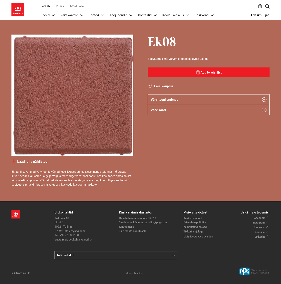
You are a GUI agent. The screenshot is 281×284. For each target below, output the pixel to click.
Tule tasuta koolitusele (132, 231)
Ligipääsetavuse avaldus (198, 236)
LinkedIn (260, 236)
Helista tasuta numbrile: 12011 (137, 218)
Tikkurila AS (61, 218)
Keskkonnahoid (193, 218)
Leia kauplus (163, 86)
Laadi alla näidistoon (30, 161)
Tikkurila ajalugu (193, 231)
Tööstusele (77, 6)
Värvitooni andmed (208, 99)
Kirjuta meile (126, 226)
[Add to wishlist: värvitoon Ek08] (209, 72)
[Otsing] (267, 6)
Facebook (259, 218)
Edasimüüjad (260, 15)
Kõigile (46, 6)
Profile (60, 6)
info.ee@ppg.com (74, 231)
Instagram (259, 222)
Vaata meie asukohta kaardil (71, 239)
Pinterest (259, 227)
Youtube (260, 232)
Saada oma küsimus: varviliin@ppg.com (143, 222)
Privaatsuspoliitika (195, 222)
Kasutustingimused (195, 227)
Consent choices (134, 273)
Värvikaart (208, 110)
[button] (260, 6)
